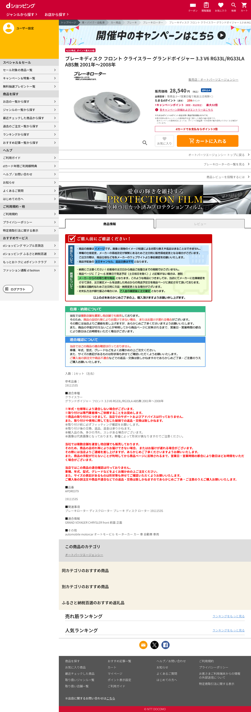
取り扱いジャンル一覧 (79, 680)
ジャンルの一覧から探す (19, 110)
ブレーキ (132, 22)
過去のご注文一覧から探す (20, 126)
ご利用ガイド (12, 158)
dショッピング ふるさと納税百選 (25, 254)
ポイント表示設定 (119, 680)
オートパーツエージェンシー (84, 555)
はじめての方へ (13, 199)
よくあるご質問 (13, 191)
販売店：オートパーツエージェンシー (213, 79)
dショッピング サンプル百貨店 (23, 245)
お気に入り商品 (75, 667)
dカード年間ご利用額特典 (20, 166)
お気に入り (164, 143)
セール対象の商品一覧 (17, 70)
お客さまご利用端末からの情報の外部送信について (219, 675)
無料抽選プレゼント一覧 (19, 86)
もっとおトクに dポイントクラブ (25, 262)
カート (112, 667)
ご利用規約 (10, 214)
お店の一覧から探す (16, 101)
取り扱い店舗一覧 (77, 686)
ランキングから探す (16, 134)
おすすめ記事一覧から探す (20, 143)
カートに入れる (207, 140)
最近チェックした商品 (80, 673)
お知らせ (9, 182)
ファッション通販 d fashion (21, 270)
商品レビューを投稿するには (225, 176)
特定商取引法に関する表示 (20, 230)
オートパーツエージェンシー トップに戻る (216, 154)
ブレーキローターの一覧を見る (224, 164)
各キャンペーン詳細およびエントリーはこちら (186, 110)
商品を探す (72, 661)
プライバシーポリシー (17, 222)
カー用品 (116, 22)
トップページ (68, 22)
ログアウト (18, 289)
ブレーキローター (153, 22)
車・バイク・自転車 (93, 22)
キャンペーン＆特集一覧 (19, 78)
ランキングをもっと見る (228, 616)
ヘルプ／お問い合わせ (17, 174)
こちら (110, 698)
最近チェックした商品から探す (23, 118)
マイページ (115, 673)
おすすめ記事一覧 (119, 661)
